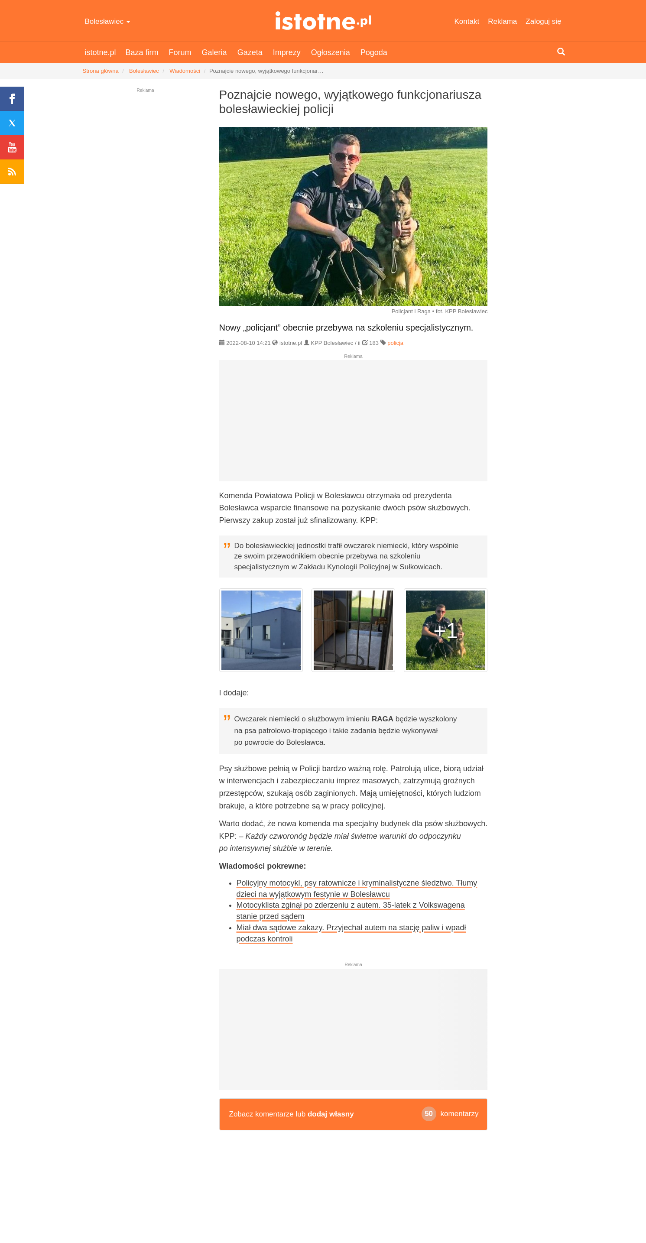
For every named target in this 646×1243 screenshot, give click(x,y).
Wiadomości (184, 71)
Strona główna (101, 71)
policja (395, 343)
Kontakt (467, 21)
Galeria (214, 52)
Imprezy (287, 52)
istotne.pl (323, 20)
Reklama (502, 21)
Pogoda (373, 52)
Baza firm (142, 52)
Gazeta (250, 52)
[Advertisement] (353, 424)
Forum (180, 52)
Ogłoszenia (330, 52)
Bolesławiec (107, 21)
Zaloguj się (543, 21)
